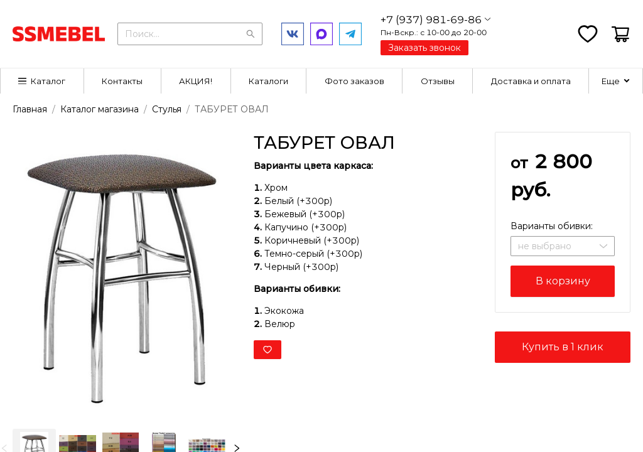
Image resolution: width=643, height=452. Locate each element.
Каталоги (268, 81)
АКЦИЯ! (195, 81)
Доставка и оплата (531, 81)
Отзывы (438, 81)
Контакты (122, 81)
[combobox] (189, 33)
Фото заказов (354, 81)
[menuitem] (42, 81)
